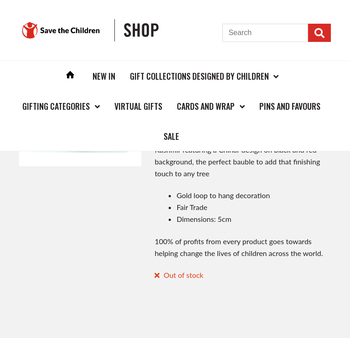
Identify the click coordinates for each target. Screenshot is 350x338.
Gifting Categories (56, 106)
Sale (171, 136)
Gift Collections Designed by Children (199, 76)
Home (70, 76)
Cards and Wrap (206, 106)
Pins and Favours (289, 106)
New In (104, 76)
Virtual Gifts (138, 106)
